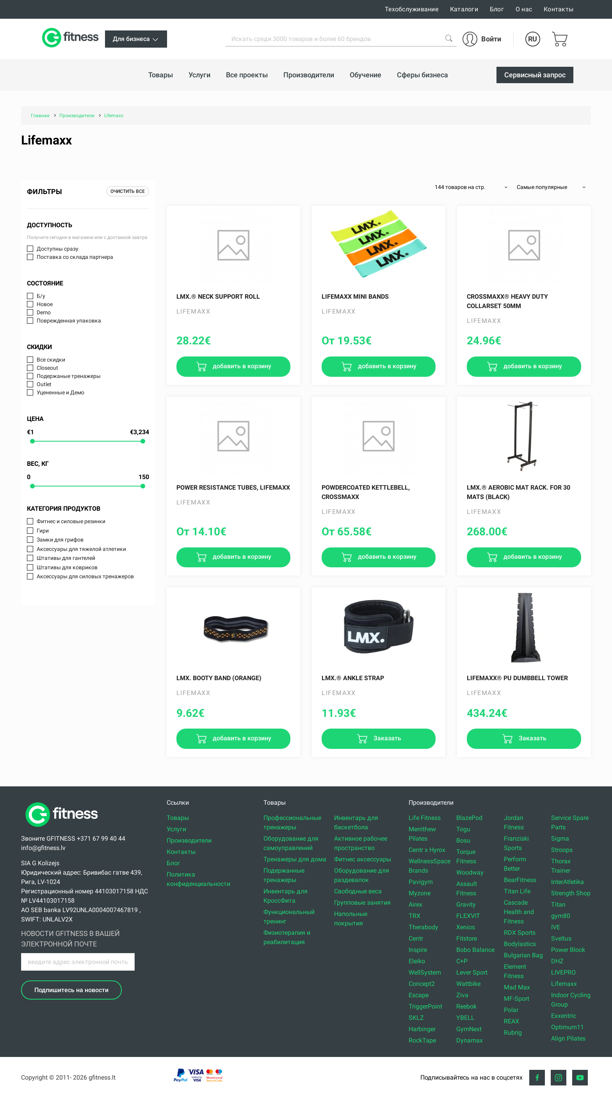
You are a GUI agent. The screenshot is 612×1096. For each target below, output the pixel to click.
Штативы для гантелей (66, 558)
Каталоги (464, 9)
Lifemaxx (564, 983)
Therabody (423, 927)
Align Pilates (568, 1038)
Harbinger (422, 1029)
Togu (463, 829)
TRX (414, 916)
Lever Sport (471, 972)
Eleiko (417, 961)
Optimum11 (567, 1027)
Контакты (558, 9)
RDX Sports (520, 932)
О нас (524, 9)
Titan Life (517, 891)
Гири (43, 531)
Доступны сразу (57, 249)
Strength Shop (571, 893)
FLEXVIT (468, 916)
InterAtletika (567, 882)
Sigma (560, 838)
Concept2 (422, 983)
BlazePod (469, 818)
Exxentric (563, 1015)
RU (532, 39)
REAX (511, 1021)
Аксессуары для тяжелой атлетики (81, 549)
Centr (416, 938)
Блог (497, 9)
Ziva (462, 995)
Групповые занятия (362, 902)
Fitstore (466, 938)
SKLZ (416, 1017)
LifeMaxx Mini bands (355, 296)
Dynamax (469, 1040)
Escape (419, 995)
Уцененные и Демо (60, 392)
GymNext (469, 1029)
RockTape (422, 1040)
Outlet (44, 384)
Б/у (41, 296)
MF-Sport (516, 998)
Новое (45, 304)
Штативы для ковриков (67, 567)
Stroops (562, 850)
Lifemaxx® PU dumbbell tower (517, 678)
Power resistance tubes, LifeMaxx (233, 487)
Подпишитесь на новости (71, 990)
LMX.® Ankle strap (353, 678)
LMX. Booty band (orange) (219, 678)
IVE (555, 927)
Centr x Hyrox (427, 850)
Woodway (470, 872)
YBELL (465, 1017)
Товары (178, 818)
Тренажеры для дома (294, 859)
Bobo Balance (475, 949)
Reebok (466, 1006)
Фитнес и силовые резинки (71, 521)
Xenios (465, 927)
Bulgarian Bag (523, 955)
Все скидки (51, 359)
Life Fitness (425, 818)
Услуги (176, 829)
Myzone (420, 893)
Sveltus (561, 938)
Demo (44, 312)
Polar (511, 1010)
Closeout (47, 368)
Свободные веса (358, 891)
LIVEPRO (563, 972)
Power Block (568, 949)
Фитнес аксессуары (362, 859)
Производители (189, 840)
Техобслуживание (411, 9)
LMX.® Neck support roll (218, 296)
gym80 (560, 916)
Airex (415, 904)
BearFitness (520, 880)
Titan (558, 904)
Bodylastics (520, 944)
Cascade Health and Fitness (519, 912)
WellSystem (425, 972)
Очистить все (127, 191)
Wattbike (468, 983)
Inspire (418, 949)
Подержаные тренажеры (69, 376)
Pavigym (421, 882)
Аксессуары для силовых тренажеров (85, 576)
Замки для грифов (60, 539)
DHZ (557, 961)
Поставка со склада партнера (75, 257)
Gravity (466, 904)
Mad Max (517, 987)
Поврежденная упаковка (69, 320)
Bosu (463, 840)
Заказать (386, 738)
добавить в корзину (241, 366)
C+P (462, 961)
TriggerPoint (425, 1006)
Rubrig (513, 1032)
